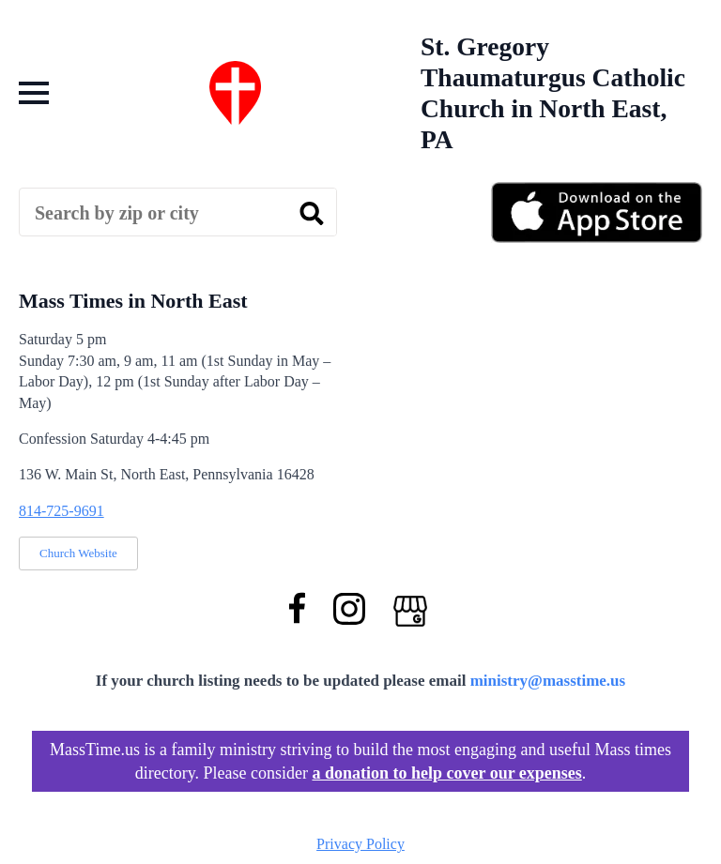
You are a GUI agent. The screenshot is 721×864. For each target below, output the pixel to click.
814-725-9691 (61, 511)
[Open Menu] (34, 93)
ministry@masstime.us (548, 681)
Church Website (78, 553)
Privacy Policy (360, 844)
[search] (311, 213)
